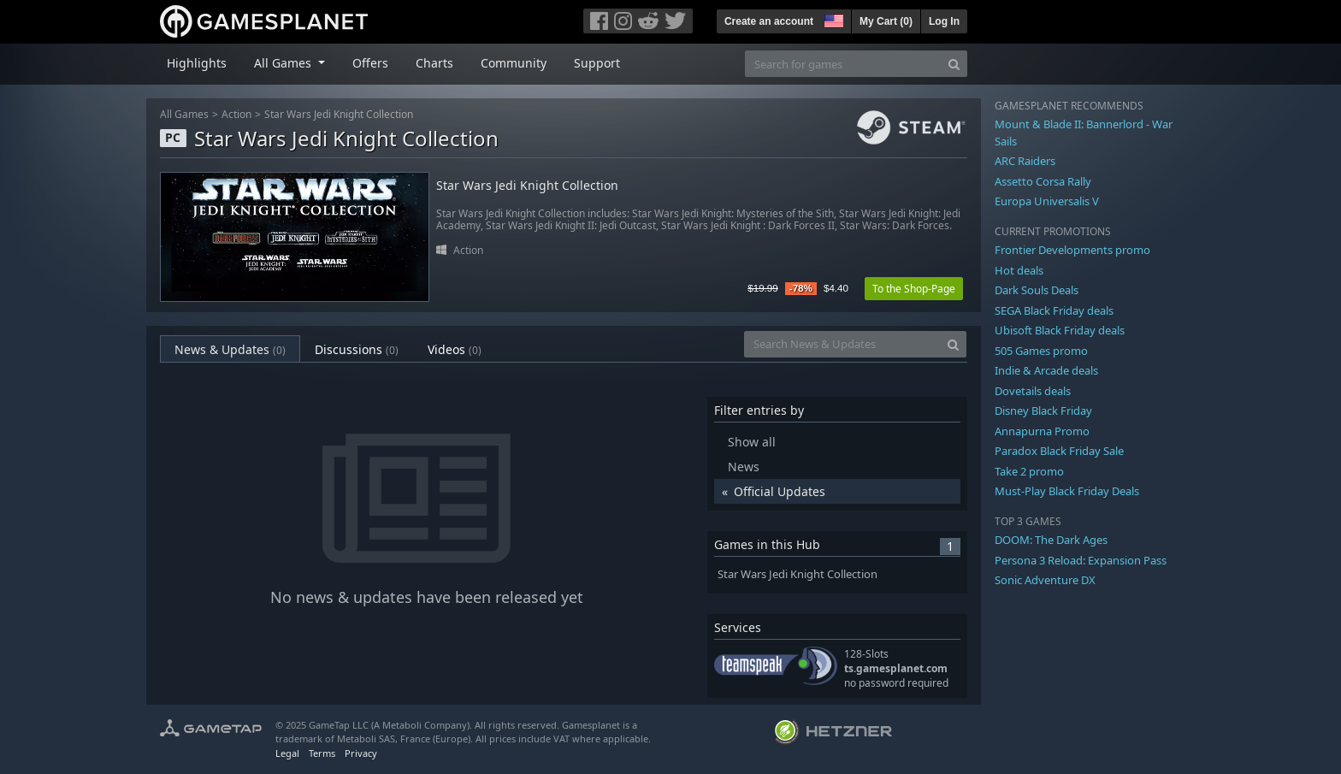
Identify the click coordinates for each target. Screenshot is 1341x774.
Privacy (361, 753)
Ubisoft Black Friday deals (1060, 330)
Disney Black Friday (1043, 410)
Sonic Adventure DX (1045, 580)
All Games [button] (284, 63)
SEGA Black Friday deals (1054, 310)
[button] (832, 18)
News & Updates (230, 349)
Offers (370, 63)
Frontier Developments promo (1072, 249)
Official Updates (779, 491)
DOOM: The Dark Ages (1051, 539)
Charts (434, 63)
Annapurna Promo (1042, 431)
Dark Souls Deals (1036, 290)
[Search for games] (843, 63)
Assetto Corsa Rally (1043, 181)
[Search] (954, 63)
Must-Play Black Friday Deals (1067, 491)
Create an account (768, 21)
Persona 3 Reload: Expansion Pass (1081, 560)
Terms (322, 753)
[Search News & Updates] (842, 344)
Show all (752, 442)
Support (597, 63)
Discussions (357, 349)
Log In (944, 21)
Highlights (197, 63)
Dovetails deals (1033, 391)
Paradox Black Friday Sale (1059, 450)
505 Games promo (1041, 350)
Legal (287, 753)
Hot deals (1019, 270)
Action (236, 114)
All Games (184, 114)
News (743, 466)
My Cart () (886, 21)
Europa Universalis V (1047, 201)
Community (513, 63)
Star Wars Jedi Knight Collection (338, 114)
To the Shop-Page (913, 288)
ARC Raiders (1025, 160)
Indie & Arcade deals (1046, 370)
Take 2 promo (1029, 471)
